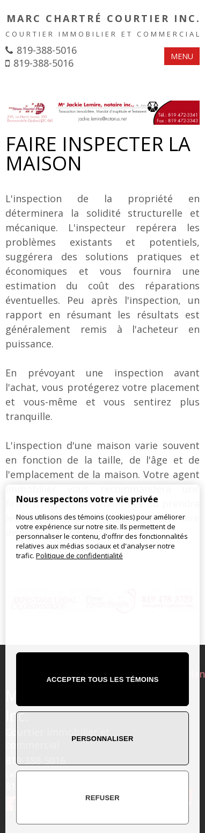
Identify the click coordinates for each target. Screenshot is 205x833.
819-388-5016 (47, 50)
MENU (182, 56)
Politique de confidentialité (79, 555)
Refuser (102, 798)
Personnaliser (102, 739)
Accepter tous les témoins (102, 679)
